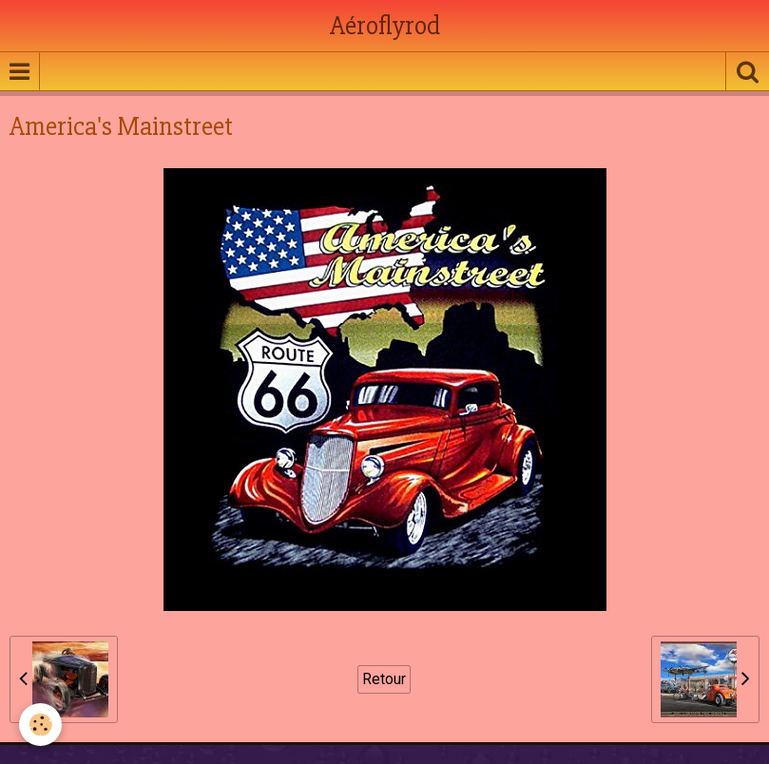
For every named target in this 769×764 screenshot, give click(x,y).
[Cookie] (40, 724)
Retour (384, 679)
